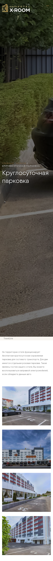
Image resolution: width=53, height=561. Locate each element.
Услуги (21, 163)
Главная (8, 163)
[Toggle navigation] (47, 6)
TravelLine (8, 338)
